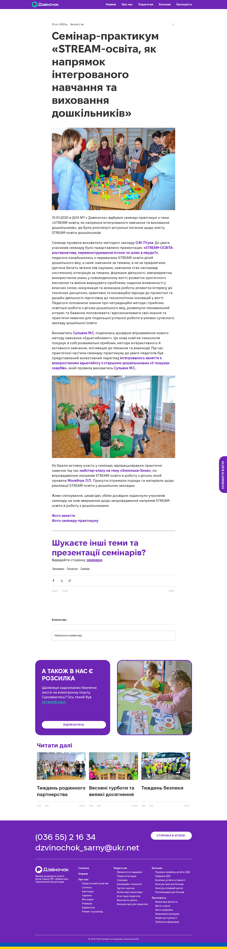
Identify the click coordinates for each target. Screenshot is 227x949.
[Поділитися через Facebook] (53, 580)
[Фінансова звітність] (173, 902)
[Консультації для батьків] (173, 884)
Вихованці (58, 568)
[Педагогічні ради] (133, 876)
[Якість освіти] (173, 906)
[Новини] (95, 874)
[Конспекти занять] (133, 900)
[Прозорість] (172, 898)
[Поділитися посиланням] (69, 580)
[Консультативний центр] (173, 888)
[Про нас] (95, 879)
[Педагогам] (132, 868)
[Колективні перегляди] (133, 892)
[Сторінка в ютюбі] (171, 836)
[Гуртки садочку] (133, 888)
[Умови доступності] (173, 918)
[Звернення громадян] (173, 914)
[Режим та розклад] (97, 912)
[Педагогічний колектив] (97, 883)
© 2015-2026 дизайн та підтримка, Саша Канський (113, 939)
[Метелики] (97, 900)
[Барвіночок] (97, 908)
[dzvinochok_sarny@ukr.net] (90, 847)
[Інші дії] (173, 24)
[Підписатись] (74, 725)
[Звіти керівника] (173, 910)
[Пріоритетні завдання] (133, 872)
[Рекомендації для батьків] (173, 892)
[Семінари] (133, 880)
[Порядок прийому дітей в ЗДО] (173, 872)
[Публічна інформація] (173, 922)
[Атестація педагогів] (133, 896)
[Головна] (95, 868)
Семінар (85, 568)
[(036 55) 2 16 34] (66, 837)
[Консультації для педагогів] (133, 904)
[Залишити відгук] (223, 474)
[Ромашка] (97, 904)
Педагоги (72, 568)
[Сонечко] (97, 887)
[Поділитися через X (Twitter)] (61, 580)
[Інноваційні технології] (133, 884)
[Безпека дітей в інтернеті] (173, 880)
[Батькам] (172, 868)
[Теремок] (97, 896)
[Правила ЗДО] (173, 876)
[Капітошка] (97, 891)
